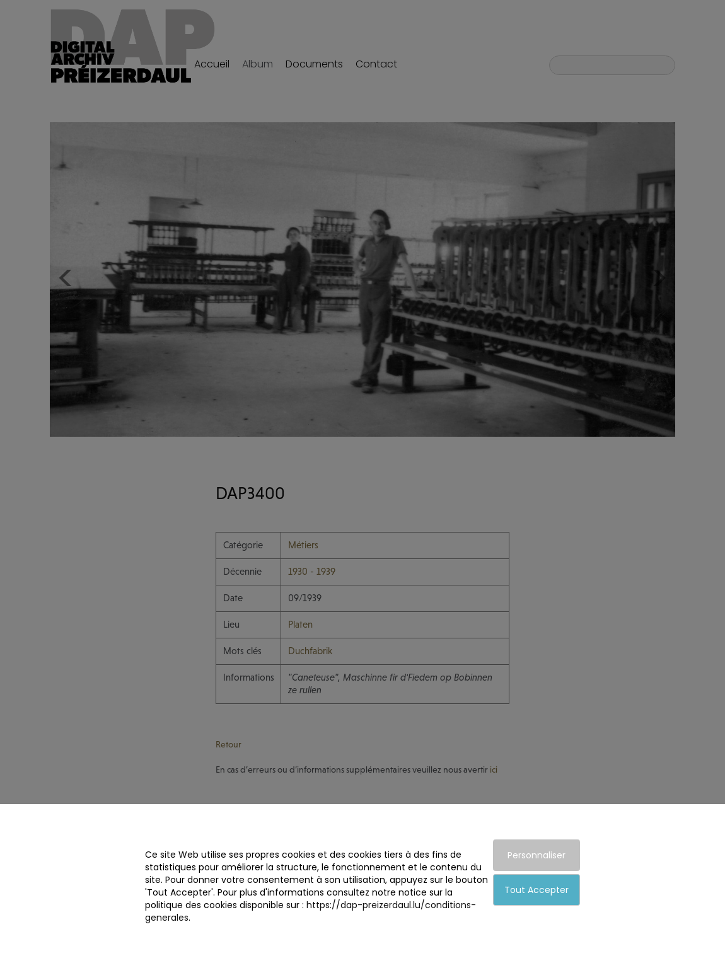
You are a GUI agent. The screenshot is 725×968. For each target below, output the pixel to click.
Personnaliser (537, 855)
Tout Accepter (536, 890)
